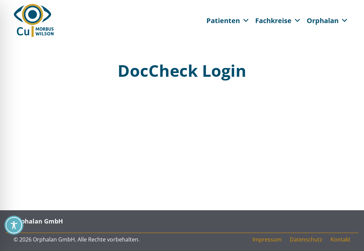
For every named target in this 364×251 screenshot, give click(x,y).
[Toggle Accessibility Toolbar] (14, 225)
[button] (245, 20)
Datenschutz (306, 239)
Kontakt (340, 239)
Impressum (267, 239)
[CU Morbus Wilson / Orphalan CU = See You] (34, 20)
